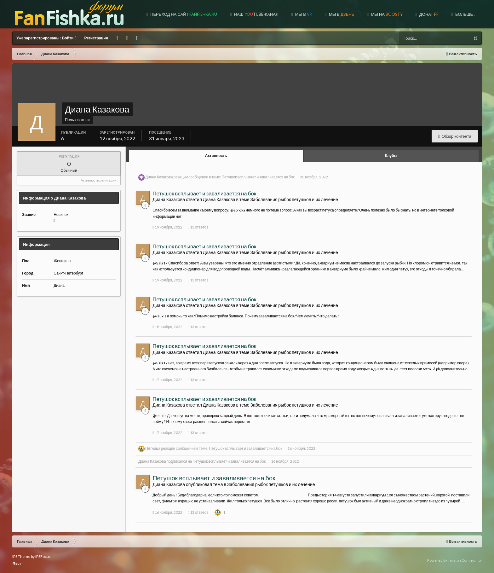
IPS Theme (21, 556)
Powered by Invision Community (454, 560)
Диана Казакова (159, 177)
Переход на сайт (183, 14)
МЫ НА (386, 14)
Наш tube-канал (256, 14)
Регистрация (96, 38)
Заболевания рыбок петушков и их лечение (294, 199)
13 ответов (198, 227)
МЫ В (341, 14)
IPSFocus (43, 556)
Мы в (303, 14)
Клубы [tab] (391, 155)
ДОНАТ (428, 14)
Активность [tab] (216, 155)
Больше (464, 14)
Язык (17, 563)
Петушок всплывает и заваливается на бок (258, 177)
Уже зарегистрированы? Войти (46, 38)
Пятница (152, 448)
